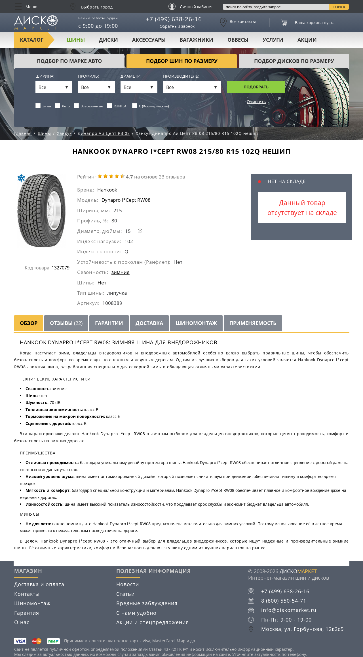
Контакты (27, 593)
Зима (43, 106)
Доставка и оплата (39, 584)
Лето (62, 106)
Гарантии (109, 323)
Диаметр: (131, 76)
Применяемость (252, 323)
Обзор (28, 323)
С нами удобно (136, 612)
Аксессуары (149, 39)
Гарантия (26, 612)
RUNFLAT (117, 106)
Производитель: (181, 76)
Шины (76, 39)
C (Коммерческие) (150, 106)
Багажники (196, 39)
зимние (120, 272)
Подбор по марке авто (69, 61)
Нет (102, 282)
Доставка (149, 323)
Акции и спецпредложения (152, 622)
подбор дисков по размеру (294, 61)
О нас (21, 622)
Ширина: (44, 76)
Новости (127, 584)
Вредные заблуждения (147, 603)
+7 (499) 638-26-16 (174, 19)
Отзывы (66, 323)
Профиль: (88, 76)
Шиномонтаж (196, 323)
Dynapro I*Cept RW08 (126, 200)
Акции (307, 39)
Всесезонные (88, 106)
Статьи (125, 593)
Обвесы (237, 39)
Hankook (107, 189)
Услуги (273, 39)
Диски (108, 39)
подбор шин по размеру (182, 61)
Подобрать (256, 87)
